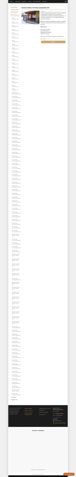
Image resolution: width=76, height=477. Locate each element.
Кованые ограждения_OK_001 (15, 22)
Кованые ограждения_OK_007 (15, 19)
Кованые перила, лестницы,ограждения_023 (16, 175)
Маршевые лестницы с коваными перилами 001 (16, 322)
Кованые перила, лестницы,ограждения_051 (16, 335)
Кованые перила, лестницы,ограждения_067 (16, 205)
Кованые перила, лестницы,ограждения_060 (16, 127)
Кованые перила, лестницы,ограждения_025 (16, 244)
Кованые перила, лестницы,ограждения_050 (16, 338)
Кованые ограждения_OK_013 (15, 86)
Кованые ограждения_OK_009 (15, 49)
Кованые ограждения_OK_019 (15, 63)
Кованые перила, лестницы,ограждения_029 (16, 183)
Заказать (53, 42)
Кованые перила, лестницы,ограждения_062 (16, 116)
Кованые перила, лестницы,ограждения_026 (16, 240)
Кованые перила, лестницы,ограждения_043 (16, 357)
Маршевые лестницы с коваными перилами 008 (16, 288)
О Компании (17, 1)
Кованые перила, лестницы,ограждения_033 (16, 376)
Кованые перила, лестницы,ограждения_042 (16, 327)
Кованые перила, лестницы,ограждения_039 (16, 97)
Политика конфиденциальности (38, 474)
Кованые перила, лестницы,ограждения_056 (16, 145)
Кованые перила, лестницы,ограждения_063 (16, 198)
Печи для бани (13, 397)
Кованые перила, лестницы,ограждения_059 (16, 131)
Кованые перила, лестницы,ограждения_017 (16, 153)
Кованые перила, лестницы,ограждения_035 (16, 394)
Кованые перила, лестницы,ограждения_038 (16, 119)
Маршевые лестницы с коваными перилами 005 (16, 303)
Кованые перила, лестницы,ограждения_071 (16, 383)
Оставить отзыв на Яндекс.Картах (38, 469)
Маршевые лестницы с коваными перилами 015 (16, 255)
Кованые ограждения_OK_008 (15, 45)
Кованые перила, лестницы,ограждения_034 (16, 372)
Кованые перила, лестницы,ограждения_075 (16, 220)
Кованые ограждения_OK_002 (15, 26)
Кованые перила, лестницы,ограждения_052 (16, 331)
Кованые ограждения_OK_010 (15, 52)
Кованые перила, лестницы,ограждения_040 (16, 101)
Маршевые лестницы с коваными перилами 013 (16, 265)
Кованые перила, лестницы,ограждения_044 (16, 364)
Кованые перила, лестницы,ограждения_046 (16, 349)
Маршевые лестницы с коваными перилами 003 (16, 313)
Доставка (24, 1)
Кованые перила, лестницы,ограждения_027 (16, 279)
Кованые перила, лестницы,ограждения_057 (16, 93)
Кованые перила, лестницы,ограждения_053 (16, 361)
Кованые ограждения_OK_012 (15, 90)
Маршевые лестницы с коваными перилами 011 (16, 275)
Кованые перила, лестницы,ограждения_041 (16, 104)
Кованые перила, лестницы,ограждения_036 (16, 387)
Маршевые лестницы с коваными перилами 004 (16, 308)
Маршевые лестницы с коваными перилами (16, 390)
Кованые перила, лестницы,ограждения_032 (16, 379)
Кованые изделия (14, 7)
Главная (11, 1)
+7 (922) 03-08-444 (58, 415)
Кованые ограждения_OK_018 (15, 67)
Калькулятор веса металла (59, 423)
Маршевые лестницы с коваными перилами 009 (16, 283)
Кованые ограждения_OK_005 (15, 37)
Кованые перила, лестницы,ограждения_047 (16, 346)
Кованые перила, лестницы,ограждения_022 (16, 172)
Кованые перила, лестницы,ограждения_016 (16, 149)
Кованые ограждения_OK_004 (15, 34)
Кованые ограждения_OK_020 (15, 60)
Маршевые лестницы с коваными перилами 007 (16, 293)
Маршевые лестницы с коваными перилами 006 (16, 298)
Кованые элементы (29, 410)
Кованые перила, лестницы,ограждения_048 (16, 190)
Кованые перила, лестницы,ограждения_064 (16, 201)
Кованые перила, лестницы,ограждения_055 (16, 142)
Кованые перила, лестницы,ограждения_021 (16, 168)
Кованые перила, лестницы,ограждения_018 (16, 157)
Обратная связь (36, 1)
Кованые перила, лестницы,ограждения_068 (16, 209)
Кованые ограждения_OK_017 (15, 71)
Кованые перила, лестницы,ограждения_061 (16, 123)
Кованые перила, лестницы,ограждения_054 (16, 138)
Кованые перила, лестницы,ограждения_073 (16, 194)
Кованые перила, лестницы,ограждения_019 (16, 251)
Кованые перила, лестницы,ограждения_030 (16, 179)
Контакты (44, 1)
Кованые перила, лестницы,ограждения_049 (16, 342)
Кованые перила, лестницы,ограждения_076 (16, 216)
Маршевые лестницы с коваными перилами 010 (16, 235)
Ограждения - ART (14, 399)
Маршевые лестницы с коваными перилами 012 (16, 270)
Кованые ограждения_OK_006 (15, 41)
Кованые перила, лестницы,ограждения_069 (16, 212)
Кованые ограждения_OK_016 (15, 56)
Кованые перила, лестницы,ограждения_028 (16, 186)
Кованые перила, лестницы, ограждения (21, 4)
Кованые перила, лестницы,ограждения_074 (16, 224)
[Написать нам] (66, 1)
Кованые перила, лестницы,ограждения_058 (16, 134)
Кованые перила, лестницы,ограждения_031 (16, 164)
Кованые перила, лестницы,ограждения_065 (16, 112)
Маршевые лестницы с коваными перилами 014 (16, 260)
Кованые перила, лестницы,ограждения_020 (16, 160)
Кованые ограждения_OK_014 (15, 82)
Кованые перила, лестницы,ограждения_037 (16, 368)
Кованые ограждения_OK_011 (15, 75)
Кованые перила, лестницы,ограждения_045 (16, 353)
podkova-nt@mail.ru (60, 413)
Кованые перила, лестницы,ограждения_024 (16, 247)
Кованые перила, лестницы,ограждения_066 (16, 108)
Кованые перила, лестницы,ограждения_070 (16, 227)
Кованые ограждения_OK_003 (15, 30)
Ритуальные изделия (14, 9)
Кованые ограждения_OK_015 (15, 78)
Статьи (29, 1)
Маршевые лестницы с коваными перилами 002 (16, 318)
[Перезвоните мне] (69, 474)
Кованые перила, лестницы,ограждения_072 (16, 231)
